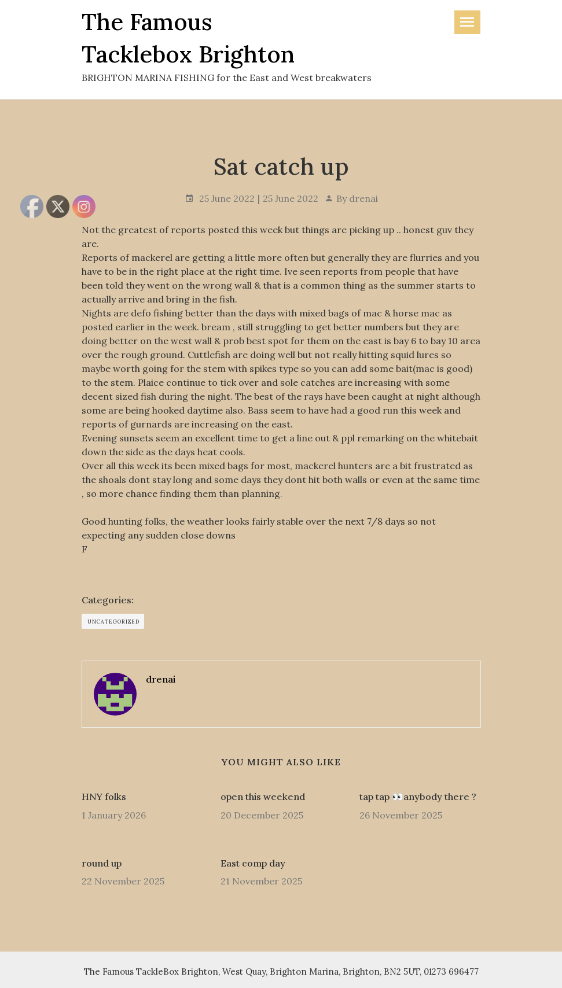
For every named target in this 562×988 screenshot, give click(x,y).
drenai (363, 198)
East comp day (253, 863)
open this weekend (263, 796)
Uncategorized (113, 621)
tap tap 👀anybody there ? (417, 796)
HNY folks (104, 796)
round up (102, 863)
